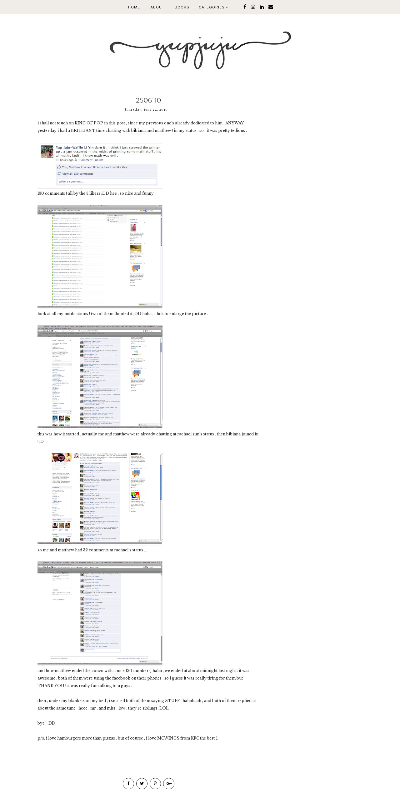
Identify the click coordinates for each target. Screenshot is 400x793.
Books (182, 7)
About (157, 7)
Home (134, 7)
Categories (213, 7)
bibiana (138, 130)
